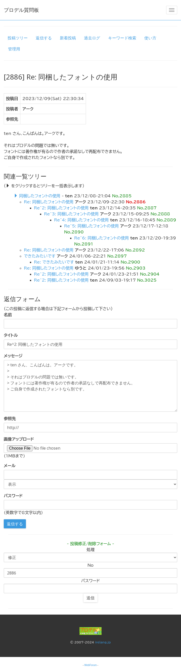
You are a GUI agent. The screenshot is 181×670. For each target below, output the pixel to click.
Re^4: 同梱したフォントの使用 (81, 220)
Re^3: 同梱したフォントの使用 (71, 214)
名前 (8, 315)
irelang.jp (103, 642)
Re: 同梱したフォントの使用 (49, 202)
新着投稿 (68, 38)
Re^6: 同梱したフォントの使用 (101, 238)
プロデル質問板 (21, 10)
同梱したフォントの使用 (39, 196)
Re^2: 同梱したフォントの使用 (61, 208)
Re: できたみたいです (54, 262)
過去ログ (92, 38)
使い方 (150, 38)
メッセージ (13, 356)
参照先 (10, 418)
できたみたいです (39, 256)
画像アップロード (19, 439)
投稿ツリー (18, 38)
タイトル (11, 335)
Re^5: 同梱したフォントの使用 (91, 226)
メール (9, 466)
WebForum (90, 665)
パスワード (13, 496)
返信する (44, 38)
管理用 (14, 49)
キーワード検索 (122, 38)
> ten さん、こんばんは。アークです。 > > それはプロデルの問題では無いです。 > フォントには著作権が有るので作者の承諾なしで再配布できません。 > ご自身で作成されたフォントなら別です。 (90, 386)
